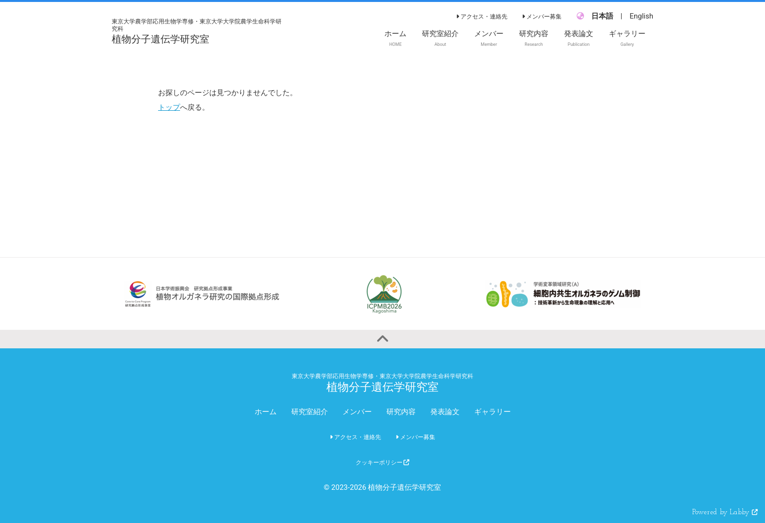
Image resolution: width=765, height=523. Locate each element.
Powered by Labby (725, 512)
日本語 (602, 16)
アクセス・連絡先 (481, 16)
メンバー (357, 411)
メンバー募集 (542, 16)
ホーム (266, 411)
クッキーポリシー (383, 462)
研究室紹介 (309, 411)
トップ (169, 107)
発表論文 (445, 411)
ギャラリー (492, 411)
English (641, 16)
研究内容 (401, 411)
